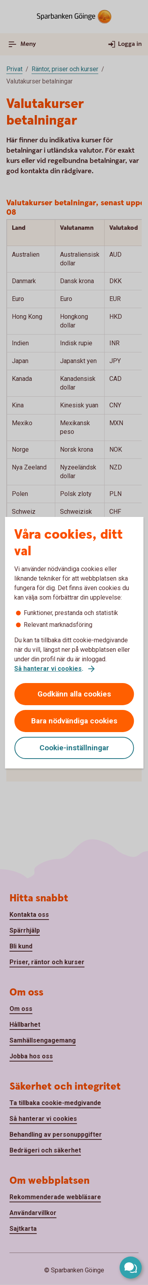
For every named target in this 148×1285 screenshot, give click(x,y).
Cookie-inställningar (74, 747)
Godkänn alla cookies (74, 693)
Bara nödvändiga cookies (74, 720)
